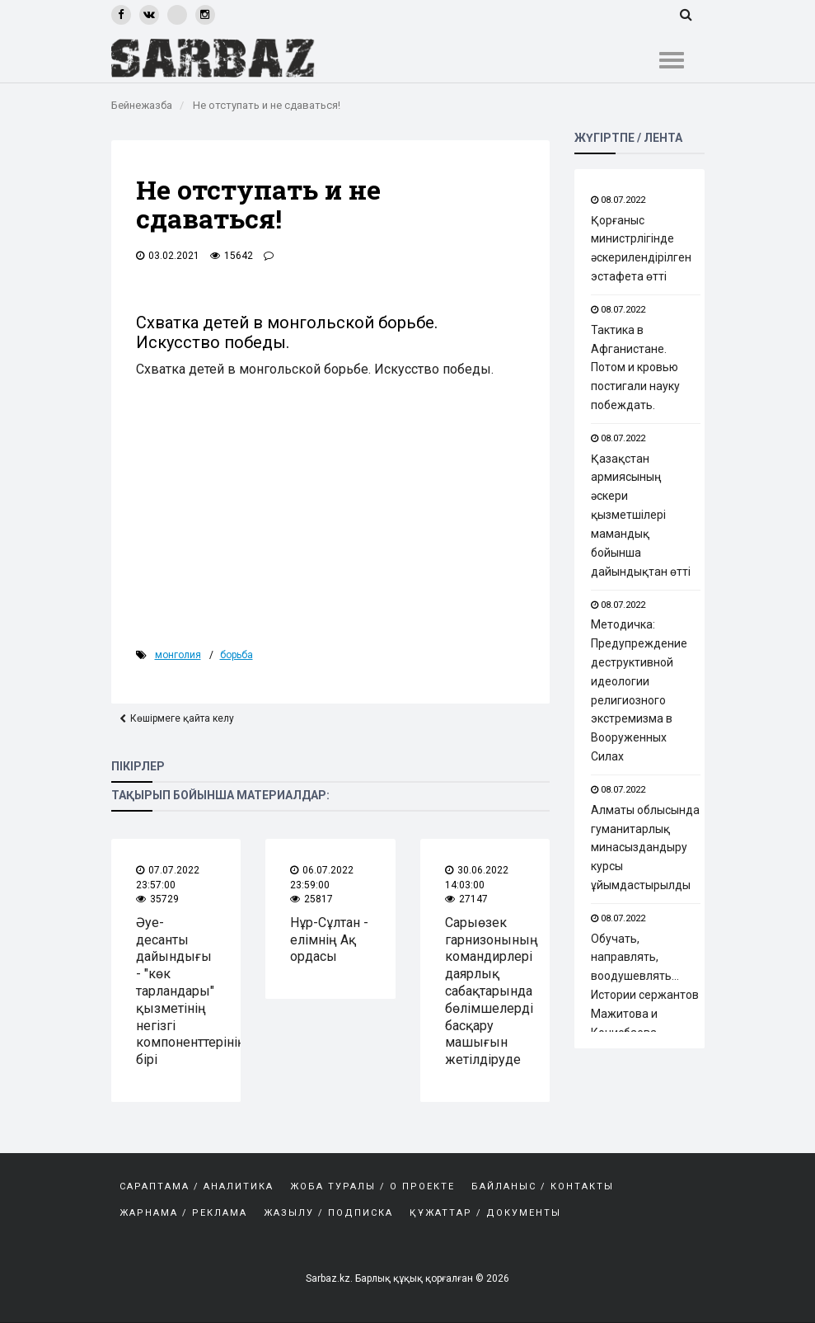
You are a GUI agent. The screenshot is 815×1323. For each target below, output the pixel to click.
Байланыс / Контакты (542, 1186)
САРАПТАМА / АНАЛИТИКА (196, 1186)
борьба (236, 655)
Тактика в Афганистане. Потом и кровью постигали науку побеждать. (635, 367)
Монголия (178, 655)
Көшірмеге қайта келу (182, 718)
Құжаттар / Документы (485, 1213)
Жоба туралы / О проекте (372, 1186)
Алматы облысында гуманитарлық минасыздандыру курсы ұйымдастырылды (645, 847)
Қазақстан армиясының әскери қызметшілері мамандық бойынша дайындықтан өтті (641, 515)
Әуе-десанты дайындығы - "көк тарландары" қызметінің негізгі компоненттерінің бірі (191, 991)
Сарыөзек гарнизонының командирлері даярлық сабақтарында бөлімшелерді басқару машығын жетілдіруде (491, 991)
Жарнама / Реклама (183, 1213)
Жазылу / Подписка (328, 1213)
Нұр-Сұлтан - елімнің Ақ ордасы (329, 940)
